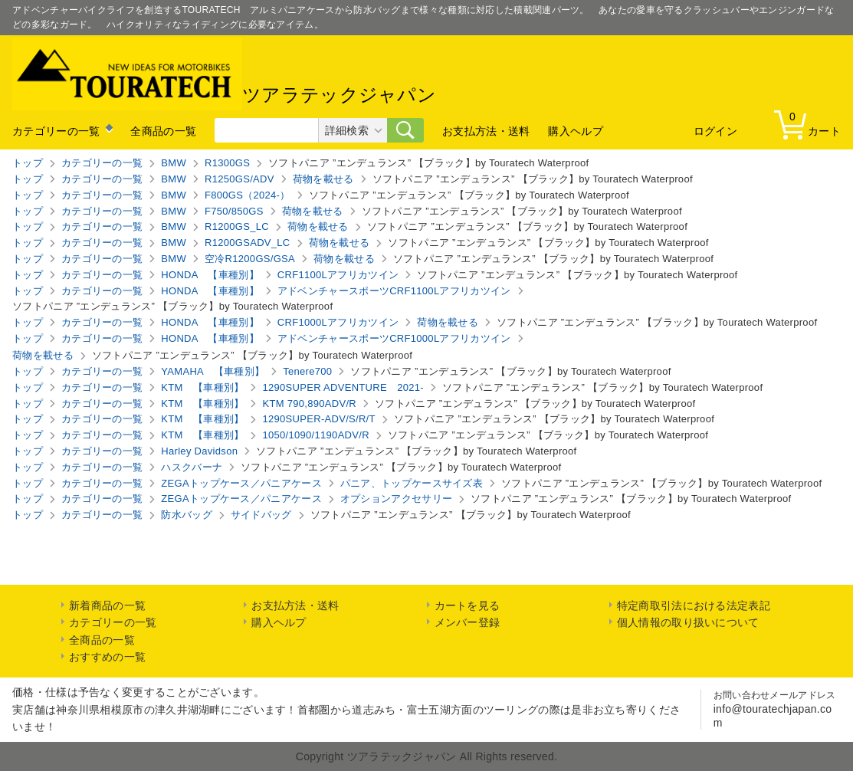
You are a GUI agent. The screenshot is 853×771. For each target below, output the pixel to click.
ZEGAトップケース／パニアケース (241, 483)
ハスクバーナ (191, 467)
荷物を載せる (323, 179)
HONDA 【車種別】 (210, 275)
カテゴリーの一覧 (56, 131)
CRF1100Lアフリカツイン (338, 275)
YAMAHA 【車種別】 (212, 371)
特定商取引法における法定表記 (693, 605)
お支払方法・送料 (486, 131)
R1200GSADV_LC (247, 242)
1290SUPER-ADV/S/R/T (318, 419)
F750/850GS (234, 211)
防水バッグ (186, 514)
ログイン (715, 131)
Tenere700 (307, 371)
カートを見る (467, 605)
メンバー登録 (467, 622)
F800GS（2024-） (247, 195)
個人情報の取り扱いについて (688, 622)
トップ (27, 163)
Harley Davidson (199, 451)
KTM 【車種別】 (202, 387)
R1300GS (227, 163)
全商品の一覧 (163, 131)
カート (811, 123)
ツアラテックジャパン (224, 74)
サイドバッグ (261, 514)
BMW (173, 163)
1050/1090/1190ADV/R (315, 435)
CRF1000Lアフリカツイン (338, 322)
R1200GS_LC (237, 226)
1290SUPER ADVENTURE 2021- (343, 387)
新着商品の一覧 (107, 605)
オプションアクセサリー (396, 498)
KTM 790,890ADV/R (309, 403)
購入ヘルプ (575, 131)
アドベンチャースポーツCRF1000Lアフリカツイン (394, 338)
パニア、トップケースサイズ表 (411, 483)
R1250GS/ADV (239, 179)
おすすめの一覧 (107, 657)
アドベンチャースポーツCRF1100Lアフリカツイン (394, 291)
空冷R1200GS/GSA (250, 258)
